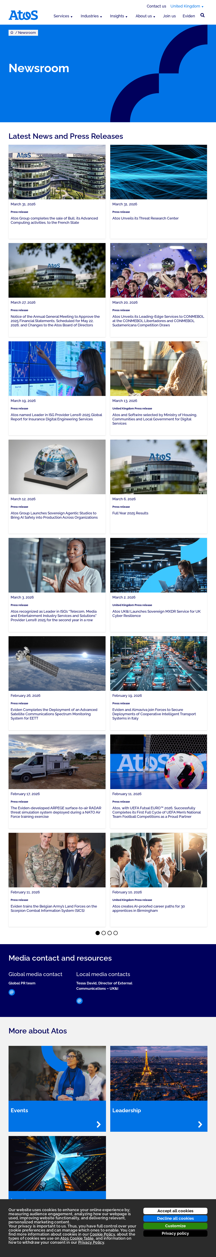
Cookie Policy (102, 1234)
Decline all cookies (175, 1218)
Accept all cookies (175, 1210)
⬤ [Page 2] (104, 933)
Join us (169, 16)
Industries (90, 16)
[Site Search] (202, 15)
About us (144, 16)
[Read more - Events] (99, 1124)
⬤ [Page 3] (110, 933)
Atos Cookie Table (77, 1238)
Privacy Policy (91, 1242)
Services (61, 16)
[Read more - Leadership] (200, 1124)
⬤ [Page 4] (116, 933)
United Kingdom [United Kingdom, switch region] (185, 6)
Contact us (156, 6)
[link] (57, 192)
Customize (175, 1225)
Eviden (189, 16)
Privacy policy (175, 1233)
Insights (117, 16)
